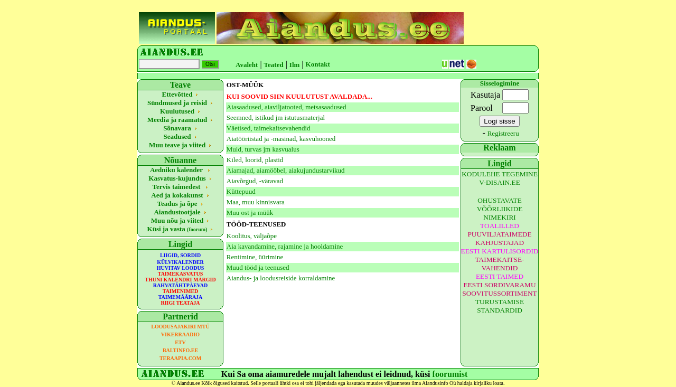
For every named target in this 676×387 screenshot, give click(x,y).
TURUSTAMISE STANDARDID (499, 306)
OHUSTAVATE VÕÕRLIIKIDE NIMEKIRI (500, 208)
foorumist (450, 374)
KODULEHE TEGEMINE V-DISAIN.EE (500, 178)
